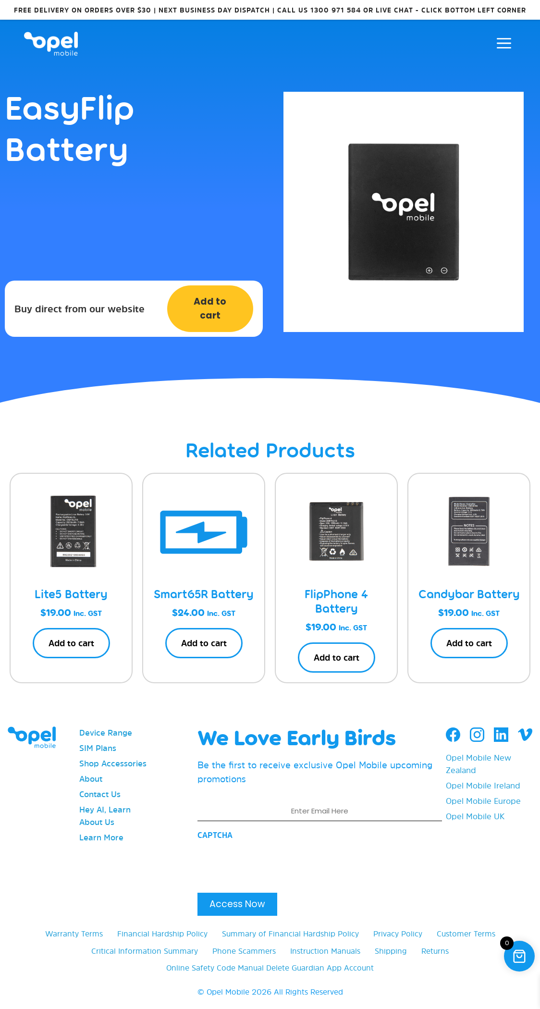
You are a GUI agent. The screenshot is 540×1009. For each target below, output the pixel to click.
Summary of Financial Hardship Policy (290, 933)
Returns (435, 951)
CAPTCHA (215, 835)
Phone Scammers (244, 951)
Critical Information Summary (144, 951)
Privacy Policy (397, 933)
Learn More (101, 837)
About (90, 778)
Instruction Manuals (325, 951)
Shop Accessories (113, 763)
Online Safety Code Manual (215, 967)
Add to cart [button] (71, 643)
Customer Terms (466, 933)
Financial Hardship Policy (162, 933)
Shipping (391, 951)
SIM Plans (97, 747)
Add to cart (210, 308)
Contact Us (100, 794)
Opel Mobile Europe (483, 800)
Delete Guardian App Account (320, 967)
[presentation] (270, 863)
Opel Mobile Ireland (483, 785)
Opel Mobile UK (475, 816)
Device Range (105, 732)
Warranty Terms (74, 933)
